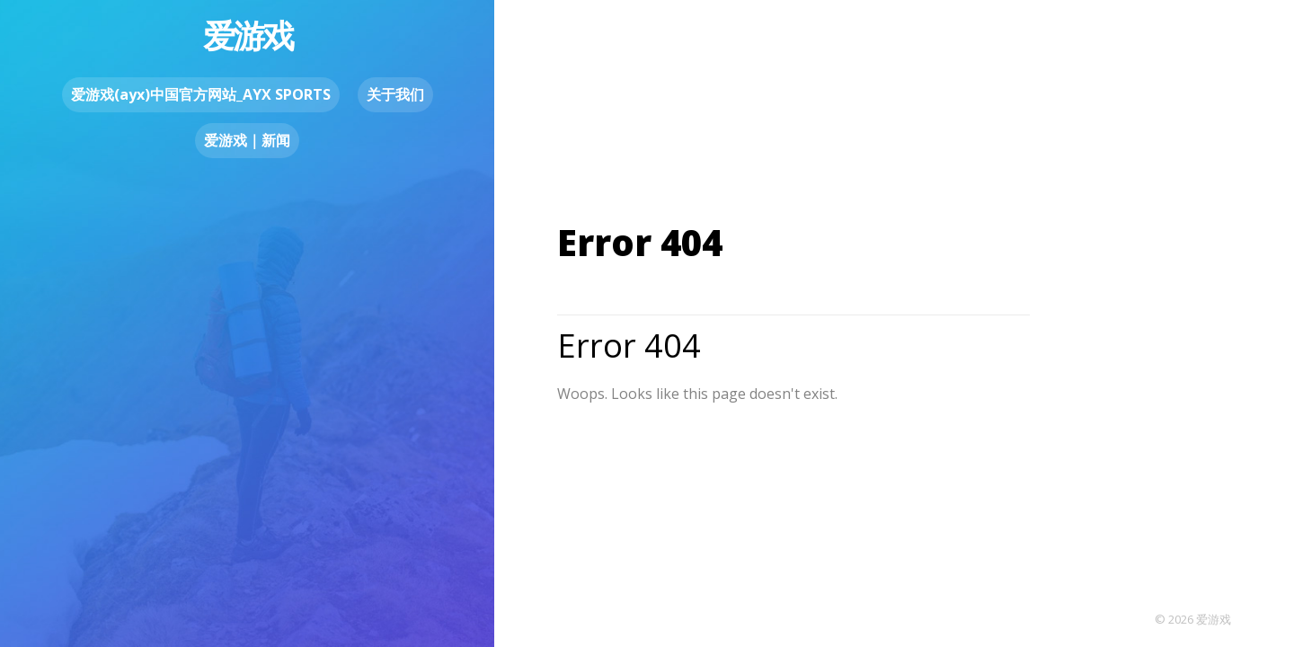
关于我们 (395, 94)
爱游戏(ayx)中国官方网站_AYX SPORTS (201, 94)
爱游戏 (247, 35)
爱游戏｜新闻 (247, 140)
